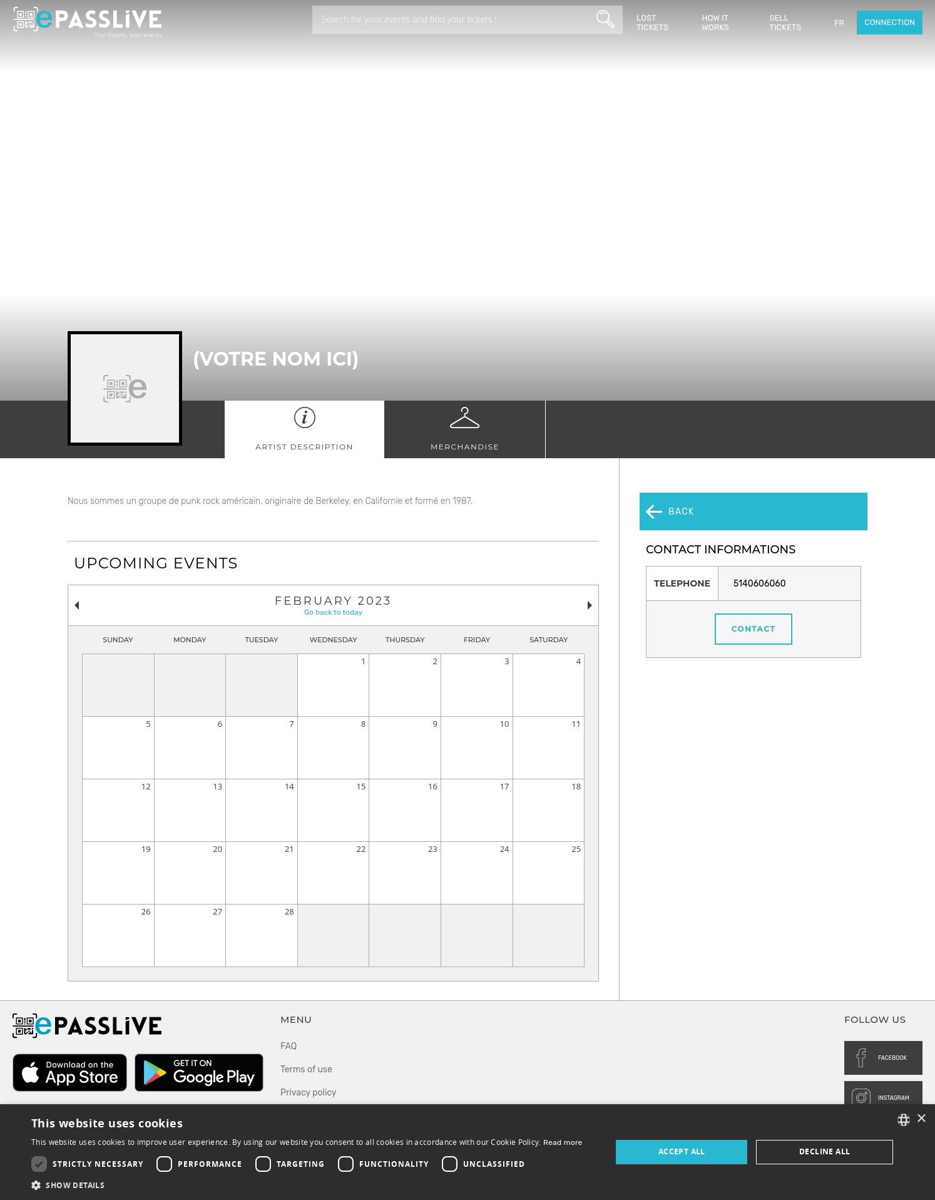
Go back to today (333, 612)
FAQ (288, 1046)
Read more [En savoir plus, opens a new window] (563, 1142)
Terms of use (306, 1069)
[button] (307, 1185)
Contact (754, 592)
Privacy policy (308, 1092)
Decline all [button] (824, 1151)
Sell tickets (785, 22)
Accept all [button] (681, 1151)
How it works (715, 22)
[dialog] (467, 1152)
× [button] (921, 1119)
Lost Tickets (652, 22)
